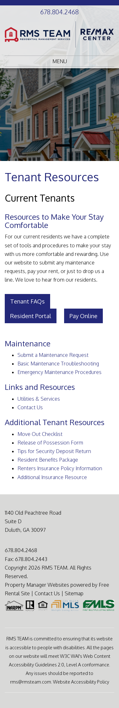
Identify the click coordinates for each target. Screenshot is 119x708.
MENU (59, 61)
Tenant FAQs (27, 301)
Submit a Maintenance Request (53, 355)
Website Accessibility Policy (81, 682)
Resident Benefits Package (47, 460)
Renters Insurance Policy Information (59, 468)
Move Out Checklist (40, 434)
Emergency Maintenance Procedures (59, 372)
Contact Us (30, 407)
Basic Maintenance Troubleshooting (58, 363)
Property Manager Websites (37, 585)
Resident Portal (30, 315)
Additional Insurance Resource (52, 477)
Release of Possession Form (50, 442)
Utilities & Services (38, 399)
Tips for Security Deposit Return (54, 451)
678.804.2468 (59, 12)
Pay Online (83, 315)
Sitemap (74, 593)
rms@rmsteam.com (30, 682)
